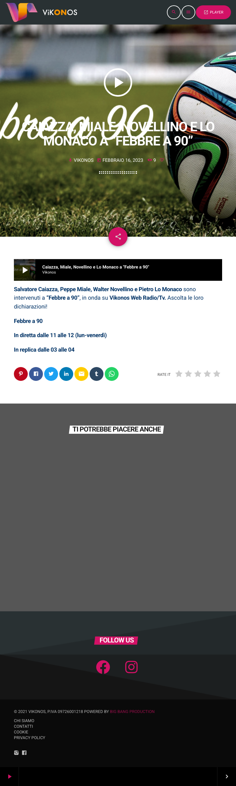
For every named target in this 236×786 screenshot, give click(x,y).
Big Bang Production (132, 712)
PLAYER (213, 12)
